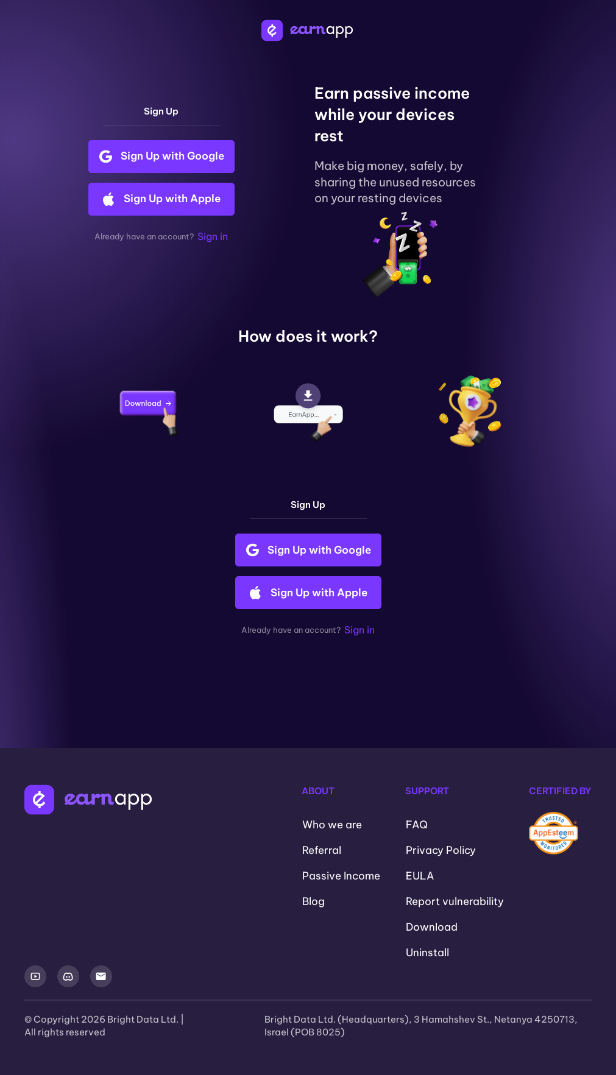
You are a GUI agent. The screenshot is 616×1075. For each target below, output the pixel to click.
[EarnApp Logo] (308, 30)
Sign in (212, 236)
